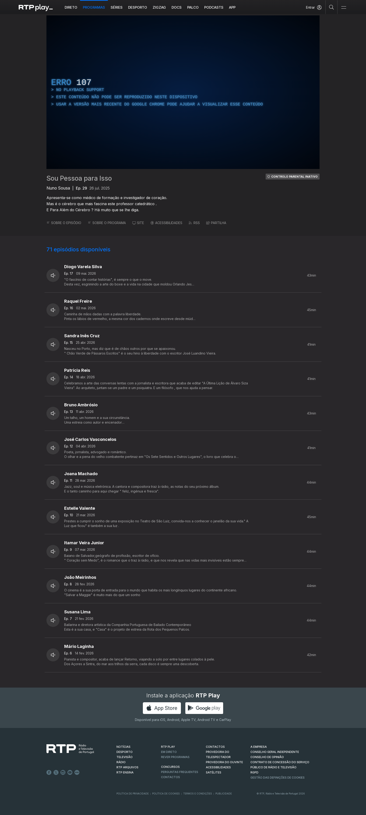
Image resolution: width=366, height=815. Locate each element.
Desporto (137, 7)
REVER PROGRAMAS (175, 757)
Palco (193, 7)
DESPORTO (124, 752)
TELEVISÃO (124, 757)
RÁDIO (121, 762)
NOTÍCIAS (123, 746)
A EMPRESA (258, 746)
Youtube (70, 772)
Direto (71, 7)
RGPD (254, 772)
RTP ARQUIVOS (127, 767)
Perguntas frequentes (179, 772)
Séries (117, 7)
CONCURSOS (170, 767)
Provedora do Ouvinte (224, 762)
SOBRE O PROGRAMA (107, 223)
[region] (183, 92)
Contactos (170, 777)
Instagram (63, 772)
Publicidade (223, 793)
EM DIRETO (169, 752)
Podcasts (213, 7)
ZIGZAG (159, 7)
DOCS (177, 7)
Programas (94, 7)
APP (232, 7)
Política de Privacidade (132, 793)
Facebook (49, 772)
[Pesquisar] (332, 7)
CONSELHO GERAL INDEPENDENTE (274, 752)
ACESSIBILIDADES (166, 223)
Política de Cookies (166, 793)
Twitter (56, 772)
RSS (194, 223)
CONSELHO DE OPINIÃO (267, 757)
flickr (77, 772)
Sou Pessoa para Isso (79, 178)
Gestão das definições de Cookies (277, 777)
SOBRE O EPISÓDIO (63, 223)
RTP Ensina (125, 772)
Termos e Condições (197, 793)
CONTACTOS (215, 746)
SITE (138, 223)
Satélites (213, 772)
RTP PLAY (168, 746)
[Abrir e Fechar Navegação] (344, 7)
